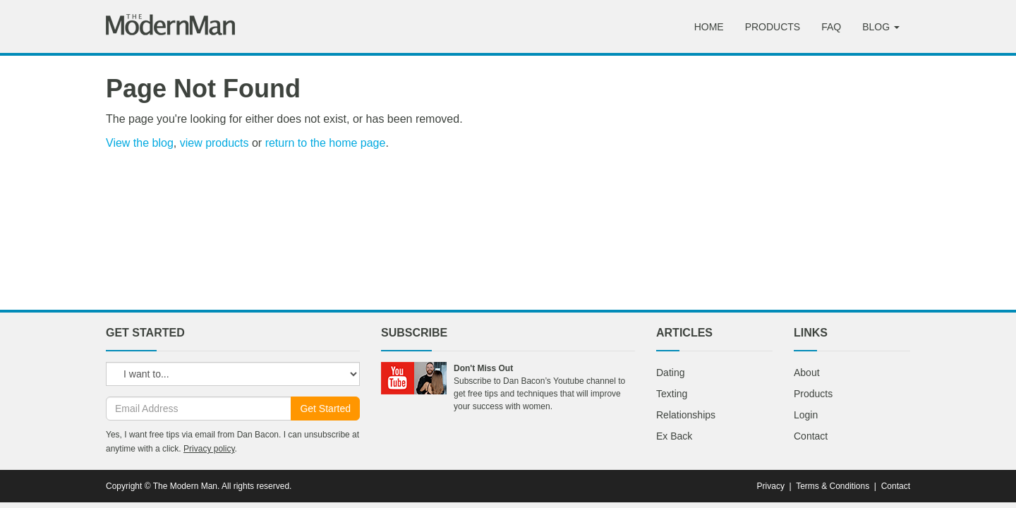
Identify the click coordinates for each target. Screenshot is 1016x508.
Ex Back (674, 436)
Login (806, 415)
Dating (670, 372)
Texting (671, 393)
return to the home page (325, 143)
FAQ (831, 26)
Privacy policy (208, 449)
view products (214, 143)
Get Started (325, 408)
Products (773, 26)
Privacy (771, 486)
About (807, 372)
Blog (881, 26)
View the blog (140, 143)
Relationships (685, 415)
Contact (811, 436)
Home (709, 26)
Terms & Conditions (832, 486)
